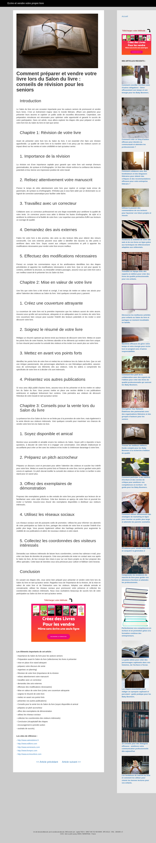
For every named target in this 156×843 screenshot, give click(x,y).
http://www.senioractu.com (29, 747)
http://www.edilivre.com (27, 744)
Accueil (125, 16)
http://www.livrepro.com (27, 750)
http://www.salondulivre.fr (28, 740)
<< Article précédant (47, 762)
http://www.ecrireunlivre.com (29, 754)
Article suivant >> (71, 762)
